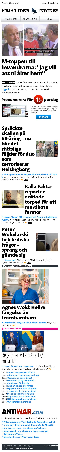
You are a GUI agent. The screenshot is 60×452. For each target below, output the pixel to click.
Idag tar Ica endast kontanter (21, 396)
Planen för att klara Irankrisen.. (19, 366)
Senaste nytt (30, 19)
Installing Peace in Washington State (21, 437)
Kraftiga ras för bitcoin (18, 383)
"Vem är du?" (10, 260)
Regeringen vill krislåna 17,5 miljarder (23, 357)
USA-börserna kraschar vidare (21, 399)
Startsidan (11, 19)
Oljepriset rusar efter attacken (21, 388)
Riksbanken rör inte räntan (20, 385)
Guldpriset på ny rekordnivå (20, 380)
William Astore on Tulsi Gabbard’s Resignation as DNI (29, 422)
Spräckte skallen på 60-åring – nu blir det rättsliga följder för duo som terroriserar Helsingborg (18, 148)
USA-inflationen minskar (19, 401)
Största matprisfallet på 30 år (21, 372)
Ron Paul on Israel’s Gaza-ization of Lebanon (25, 428)
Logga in (6, 89)
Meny (49, 19)
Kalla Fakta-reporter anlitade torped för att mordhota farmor (40, 199)
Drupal (54, 445)
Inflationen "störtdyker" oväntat (23, 375)
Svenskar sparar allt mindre (20, 393)
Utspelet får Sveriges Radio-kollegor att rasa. (25, 322)
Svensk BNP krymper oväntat (21, 391)
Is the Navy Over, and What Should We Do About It (28, 425)
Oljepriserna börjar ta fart (19, 378)
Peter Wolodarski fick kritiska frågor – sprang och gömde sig (15, 242)
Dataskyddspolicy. (25, 448)
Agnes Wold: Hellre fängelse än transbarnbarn (23, 312)
